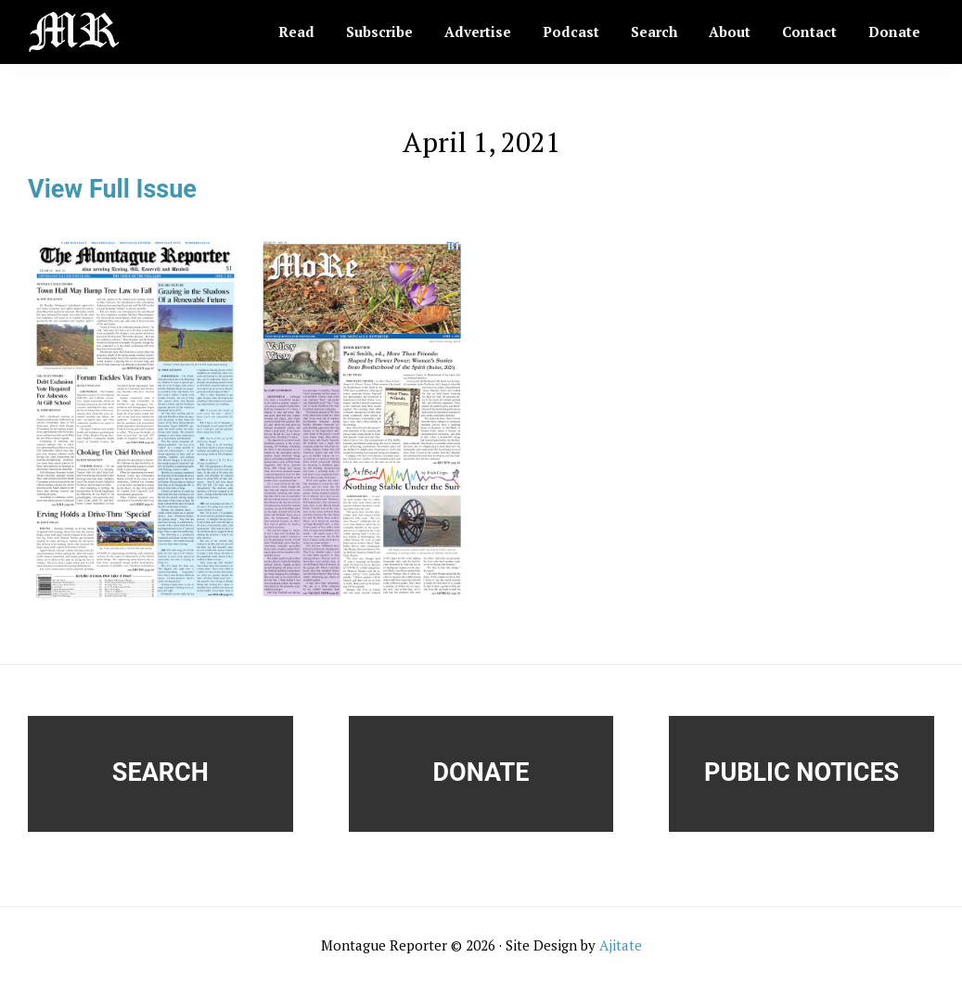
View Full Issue (112, 189)
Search (160, 772)
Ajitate (620, 945)
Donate (481, 772)
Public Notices (801, 772)
